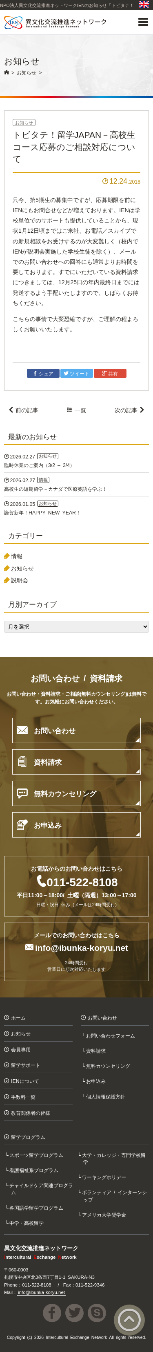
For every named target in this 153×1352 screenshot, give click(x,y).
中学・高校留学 (27, 1222)
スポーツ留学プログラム (37, 1154)
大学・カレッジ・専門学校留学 (114, 1158)
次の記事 (130, 410)
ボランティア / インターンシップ (115, 1195)
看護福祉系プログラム (34, 1169)
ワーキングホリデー (104, 1176)
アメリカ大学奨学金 (104, 1214)
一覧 (76, 410)
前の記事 (23, 410)
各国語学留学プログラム (37, 1207)
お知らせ (24, 122)
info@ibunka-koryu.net (81, 947)
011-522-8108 (82, 881)
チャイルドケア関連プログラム (42, 1188)
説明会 (19, 580)
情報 (16, 556)
